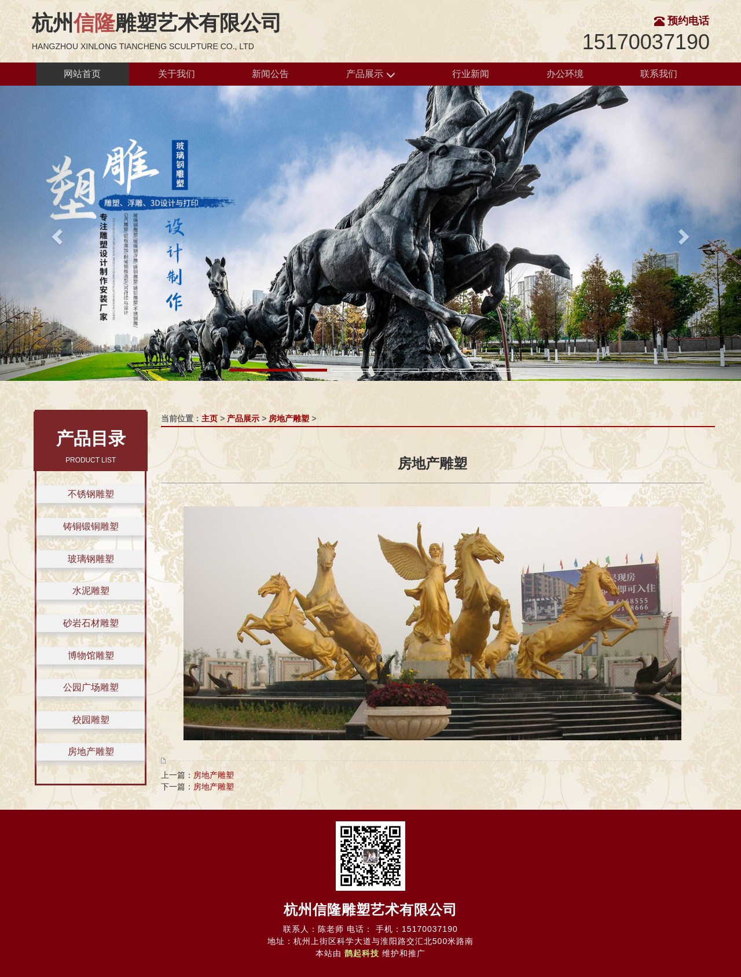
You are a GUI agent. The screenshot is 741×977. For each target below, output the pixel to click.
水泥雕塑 (90, 591)
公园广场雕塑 (91, 687)
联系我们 (658, 74)
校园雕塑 (90, 720)
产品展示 (370, 74)
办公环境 (565, 74)
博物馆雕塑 (91, 655)
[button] (55, 233)
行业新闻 (470, 74)
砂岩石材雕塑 (91, 623)
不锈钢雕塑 (91, 494)
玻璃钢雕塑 (91, 559)
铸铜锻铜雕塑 (91, 526)
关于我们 (176, 74)
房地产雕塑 (91, 751)
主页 (209, 418)
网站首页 (82, 74)
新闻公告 (270, 74)
